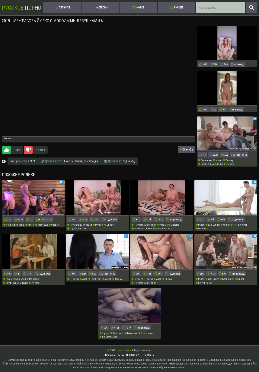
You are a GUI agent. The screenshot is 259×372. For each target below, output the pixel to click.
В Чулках (73, 279)
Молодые (41, 225)
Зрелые (117, 279)
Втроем (105, 333)
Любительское (108, 337)
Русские (229, 164)
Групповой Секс (76, 228)
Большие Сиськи (142, 228)
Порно (21, 7)
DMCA (120, 355)
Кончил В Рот (239, 225)
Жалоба (186, 149)
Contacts (148, 355)
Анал (7, 225)
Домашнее (212, 279)
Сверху (228, 160)
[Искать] (251, 7)
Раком (200, 225)
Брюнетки (18, 225)
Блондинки (205, 160)
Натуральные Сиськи (210, 164)
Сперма (109, 225)
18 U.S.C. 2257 (133, 355)
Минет (217, 160)
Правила (110, 355)
